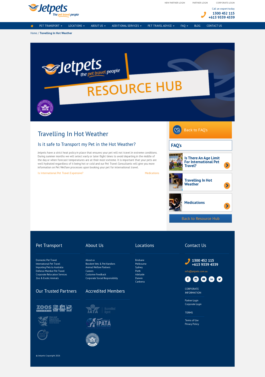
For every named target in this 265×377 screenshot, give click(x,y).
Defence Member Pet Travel (50, 272)
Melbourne (140, 265)
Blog (197, 26)
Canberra (140, 283)
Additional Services (125, 26)
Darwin (139, 279)
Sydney (139, 268)
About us (97, 26)
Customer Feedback (96, 276)
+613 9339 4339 (222, 17)
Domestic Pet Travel (46, 261)
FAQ (183, 26)
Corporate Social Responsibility (102, 279)
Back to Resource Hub (201, 219)
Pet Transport (49, 26)
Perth (138, 272)
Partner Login (200, 2)
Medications (152, 174)
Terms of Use (192, 321)
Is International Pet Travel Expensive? (60, 174)
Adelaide (139, 276)
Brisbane (139, 261)
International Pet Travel (48, 265)
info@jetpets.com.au (196, 272)
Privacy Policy (192, 325)
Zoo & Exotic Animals (47, 279)
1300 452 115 (224, 13)
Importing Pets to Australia (49, 268)
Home (34, 34)
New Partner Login (175, 2)
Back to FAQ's (190, 131)
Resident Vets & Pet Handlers (100, 265)
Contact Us (214, 26)
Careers (89, 272)
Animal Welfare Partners (98, 268)
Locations (75, 26)
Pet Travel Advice (160, 26)
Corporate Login (225, 2)
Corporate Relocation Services (51, 276)
